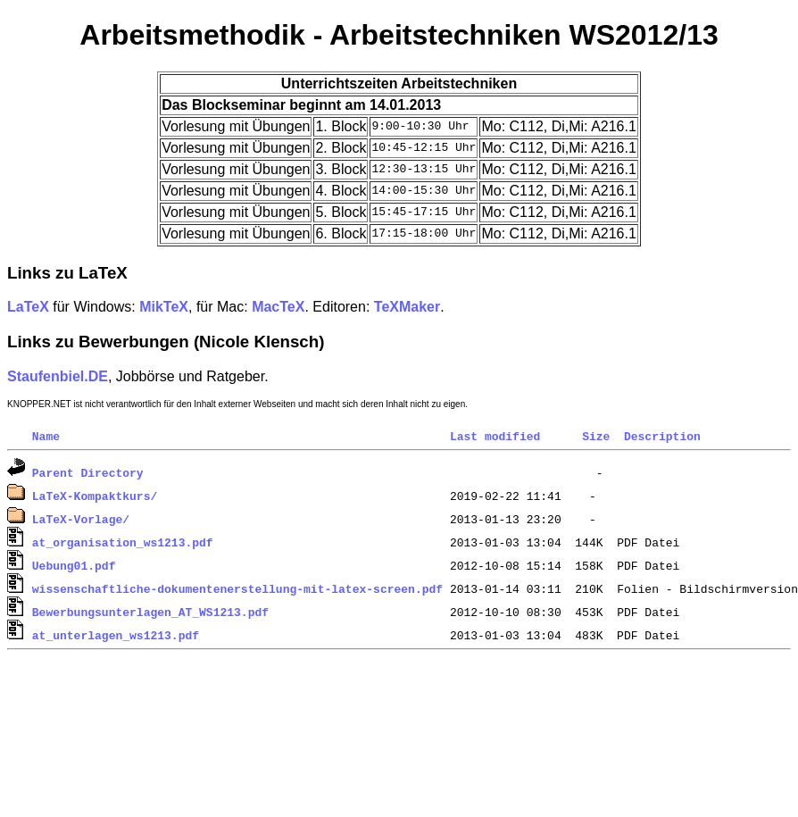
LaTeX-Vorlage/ (80, 519)
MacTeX (278, 306)
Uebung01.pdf (74, 565)
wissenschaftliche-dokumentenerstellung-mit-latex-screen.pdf (237, 588)
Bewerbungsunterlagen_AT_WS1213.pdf (150, 612)
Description (662, 436)
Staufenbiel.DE (57, 376)
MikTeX (163, 306)
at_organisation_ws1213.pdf (122, 542)
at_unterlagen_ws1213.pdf (115, 635)
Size (596, 436)
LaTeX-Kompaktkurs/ (94, 496)
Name (46, 436)
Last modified (495, 436)
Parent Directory (88, 472)
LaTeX (28, 306)
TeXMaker (407, 306)
